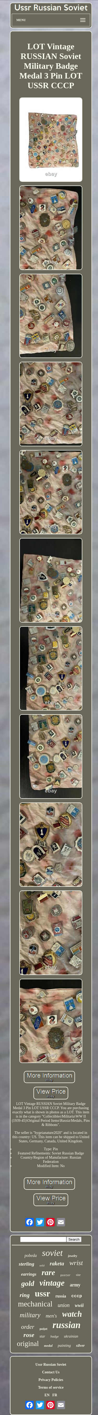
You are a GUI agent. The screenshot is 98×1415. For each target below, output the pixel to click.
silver (80, 1345)
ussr (42, 1293)
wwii (79, 1305)
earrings (29, 1274)
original (28, 1344)
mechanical (35, 1304)
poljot (43, 1328)
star (42, 1336)
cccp (76, 1296)
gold (27, 1283)
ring (25, 1295)
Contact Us (51, 1372)
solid (41, 1265)
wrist (76, 1263)
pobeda (31, 1255)
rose (29, 1334)
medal (48, 1346)
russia (60, 1296)
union (64, 1305)
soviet (52, 1253)
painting (64, 1345)
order (27, 1327)
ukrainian (71, 1336)
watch (72, 1314)
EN (46, 1395)
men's (51, 1316)
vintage (52, 1282)
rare (48, 1272)
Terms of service (51, 1387)
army (75, 1284)
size (78, 1275)
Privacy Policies (50, 1380)
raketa (57, 1263)
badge (54, 1336)
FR (54, 1395)
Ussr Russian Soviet (51, 1365)
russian (66, 1325)
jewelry (72, 1256)
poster (65, 1275)
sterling (26, 1264)
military (30, 1315)
